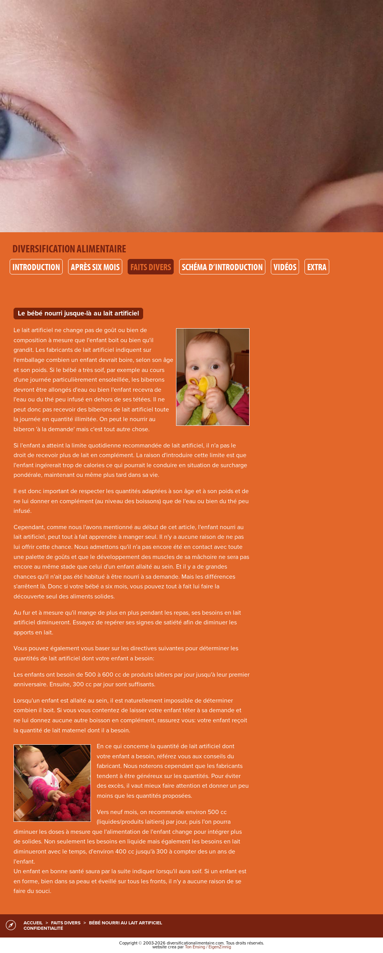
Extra (317, 267)
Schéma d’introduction (222, 267)
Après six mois (95, 267)
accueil (33, 923)
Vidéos (285, 267)
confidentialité (43, 928)
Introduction (36, 267)
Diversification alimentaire (69, 248)
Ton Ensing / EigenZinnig (208, 947)
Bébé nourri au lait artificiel (125, 923)
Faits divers (150, 267)
